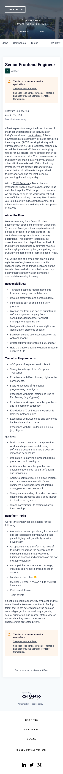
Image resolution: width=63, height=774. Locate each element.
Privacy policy (23, 704)
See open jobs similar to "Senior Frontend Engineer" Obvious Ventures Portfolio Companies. (33, 96)
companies (19, 43)
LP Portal (31, 729)
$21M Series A (21, 183)
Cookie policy (37, 704)
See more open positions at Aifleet (31, 670)
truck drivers (34, 135)
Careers (31, 720)
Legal (31, 739)
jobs (5, 43)
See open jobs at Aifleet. (25, 88)
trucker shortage (14, 174)
